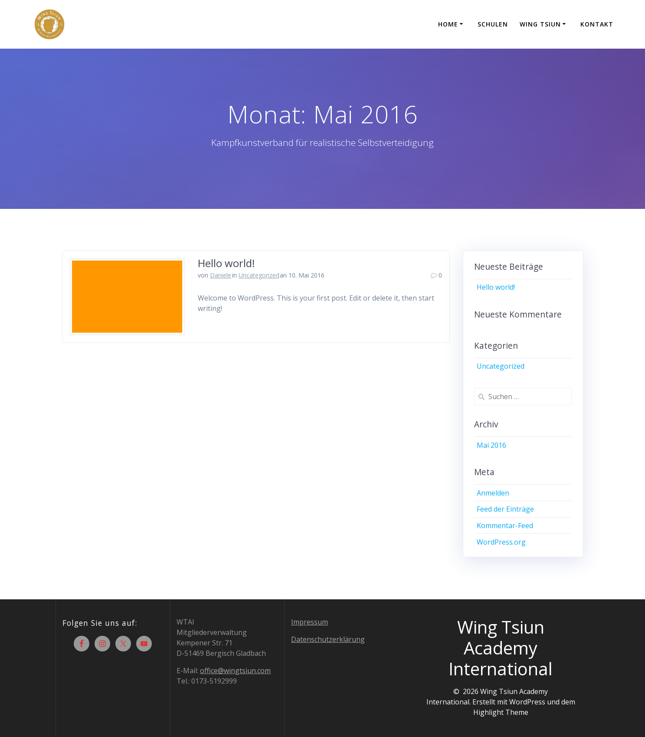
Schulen (493, 24)
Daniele (220, 275)
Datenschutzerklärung (328, 639)
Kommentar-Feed (505, 525)
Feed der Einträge (505, 509)
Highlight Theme (500, 712)
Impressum (309, 622)
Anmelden (493, 493)
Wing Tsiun (540, 24)
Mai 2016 (491, 445)
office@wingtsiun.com (235, 670)
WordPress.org (501, 542)
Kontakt (596, 24)
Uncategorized (259, 275)
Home (448, 24)
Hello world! (226, 263)
